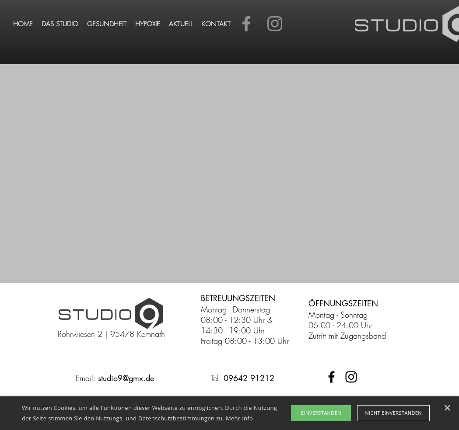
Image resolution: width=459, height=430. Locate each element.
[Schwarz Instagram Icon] (351, 377)
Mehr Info (239, 418)
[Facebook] (246, 24)
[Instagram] (275, 24)
